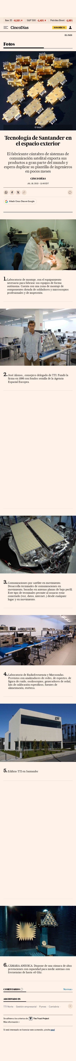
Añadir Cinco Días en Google (21, 201)
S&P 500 (31, 20)
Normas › (68, 989)
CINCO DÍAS (38, 178)
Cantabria (54, 1006)
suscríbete (59, 27)
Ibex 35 (8, 20)
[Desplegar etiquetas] (70, 1006)
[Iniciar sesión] (70, 27)
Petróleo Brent (57, 20)
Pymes (42, 1006)
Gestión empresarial (26, 1006)
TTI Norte (8, 1006)
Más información (11, 1022)
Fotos (9, 44)
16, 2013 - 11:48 (37, 183)
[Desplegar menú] (5, 27)
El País (68, 35)
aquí (53, 1029)
